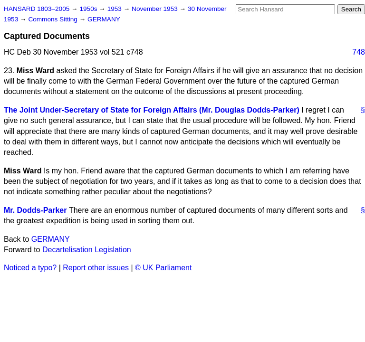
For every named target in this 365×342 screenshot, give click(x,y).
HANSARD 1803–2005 (36, 8)
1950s (89, 8)
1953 (115, 8)
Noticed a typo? (30, 268)
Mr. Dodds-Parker (35, 210)
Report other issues (96, 268)
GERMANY (103, 19)
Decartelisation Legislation (86, 250)
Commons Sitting (53, 19)
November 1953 (156, 8)
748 (358, 52)
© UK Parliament (163, 268)
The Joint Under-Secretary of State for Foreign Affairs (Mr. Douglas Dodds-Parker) (151, 110)
